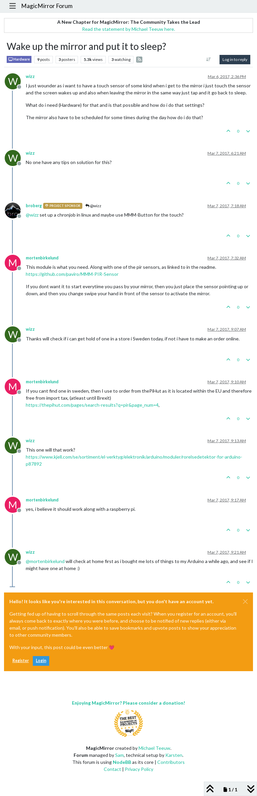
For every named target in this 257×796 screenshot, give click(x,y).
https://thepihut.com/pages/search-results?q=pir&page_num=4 (92, 405)
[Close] (245, 601)
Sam (119, 755)
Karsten (173, 755)
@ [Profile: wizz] (32, 215)
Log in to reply (235, 59)
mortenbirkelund (42, 257)
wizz (30, 76)
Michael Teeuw (154, 748)
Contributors (171, 762)
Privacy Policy (139, 769)
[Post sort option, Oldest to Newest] (208, 59)
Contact (112, 769)
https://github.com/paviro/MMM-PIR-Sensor (72, 274)
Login (41, 660)
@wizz (93, 205)
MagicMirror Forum (47, 5)
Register (20, 660)
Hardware (19, 59)
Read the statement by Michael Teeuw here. (128, 29)
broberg (34, 205)
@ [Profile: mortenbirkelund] (45, 561)
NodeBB (122, 762)
